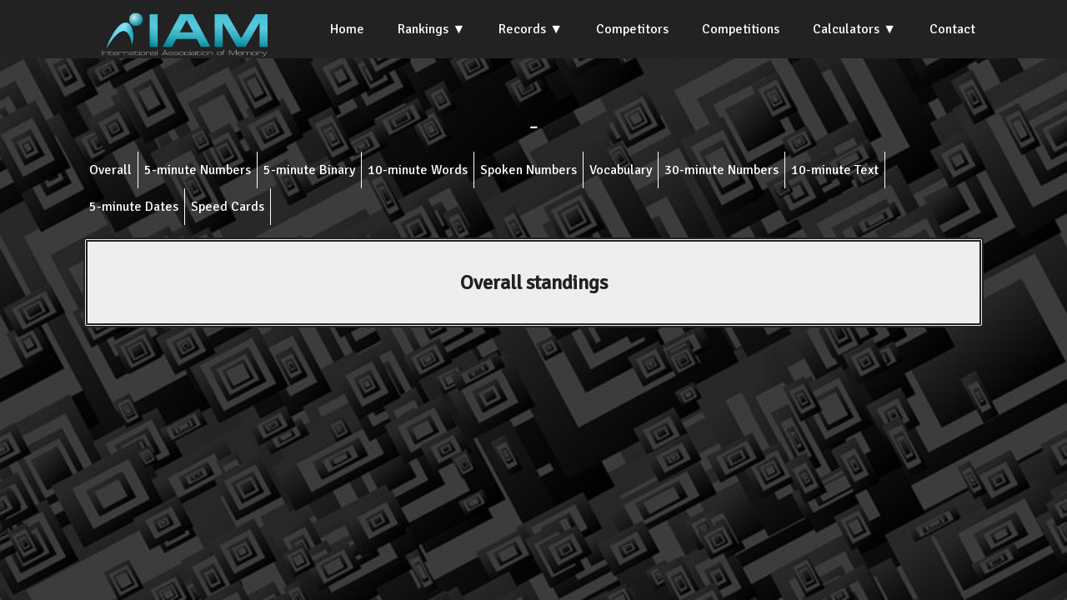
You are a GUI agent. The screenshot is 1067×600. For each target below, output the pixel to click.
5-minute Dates (133, 206)
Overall (110, 170)
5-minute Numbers (197, 170)
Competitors (632, 29)
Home (347, 29)
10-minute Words (418, 170)
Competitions (740, 29)
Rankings (423, 29)
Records (522, 29)
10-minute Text (835, 170)
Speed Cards (227, 206)
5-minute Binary (309, 170)
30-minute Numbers (721, 170)
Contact (952, 29)
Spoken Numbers (528, 170)
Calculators (846, 29)
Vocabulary (620, 170)
